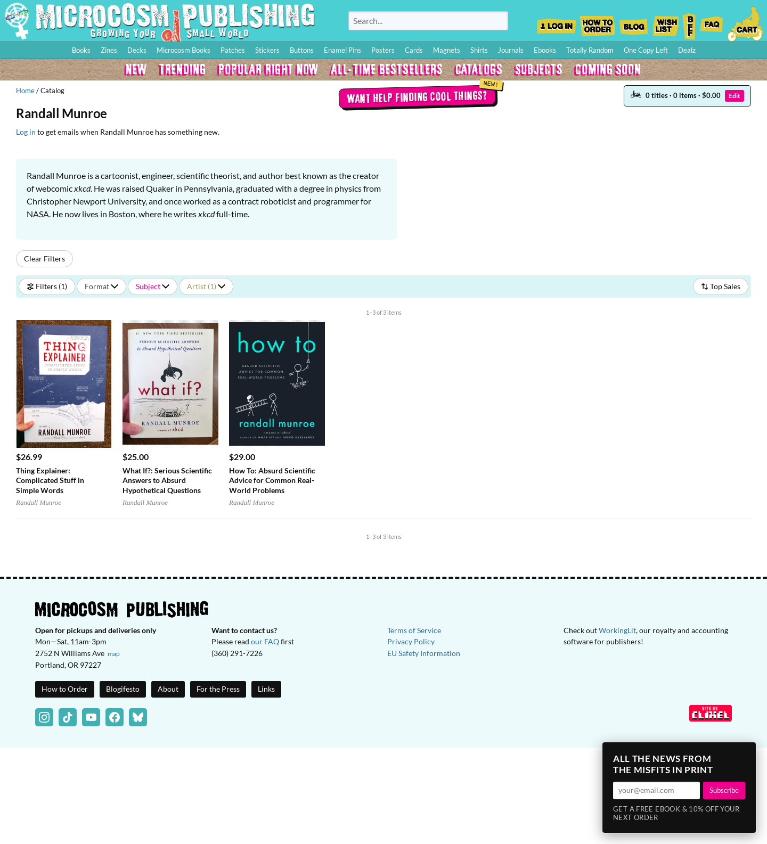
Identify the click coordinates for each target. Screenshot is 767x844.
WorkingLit (617, 630)
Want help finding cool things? (417, 96)
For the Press (218, 688)
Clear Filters (44, 258)
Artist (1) (206, 286)
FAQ (711, 23)
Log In (556, 23)
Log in (26, 131)
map (114, 653)
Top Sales (720, 286)
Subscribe (724, 790)
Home (25, 90)
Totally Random (590, 50)
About (168, 688)
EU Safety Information (423, 653)
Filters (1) (47, 286)
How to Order (597, 23)
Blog (633, 23)
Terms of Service (414, 630)
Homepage (160, 21)
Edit (734, 96)
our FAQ (265, 641)
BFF (689, 23)
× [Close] (744, 753)
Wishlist (665, 23)
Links (266, 688)
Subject (152, 286)
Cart (745, 23)
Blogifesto (123, 688)
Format (101, 286)
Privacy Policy (411, 641)
